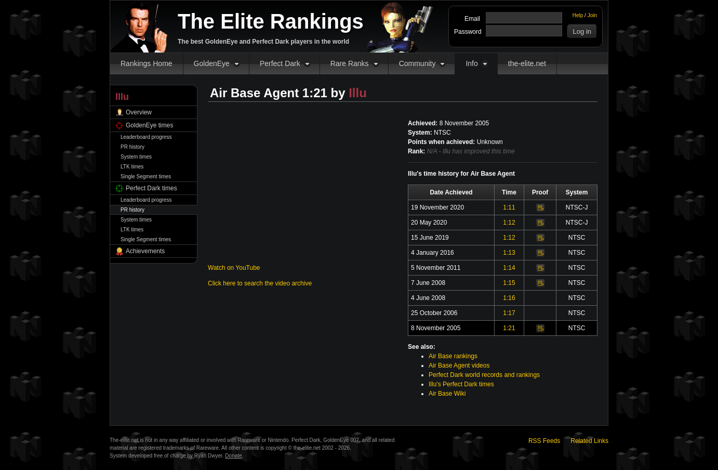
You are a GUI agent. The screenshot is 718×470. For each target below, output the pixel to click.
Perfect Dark (280, 63)
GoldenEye (212, 63)
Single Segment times (146, 176)
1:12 (509, 222)
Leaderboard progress (146, 137)
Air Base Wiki (447, 393)
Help (578, 15)
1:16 (509, 298)
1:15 (509, 282)
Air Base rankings (453, 356)
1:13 (509, 252)
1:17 (509, 313)
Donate (233, 456)
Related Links (589, 441)
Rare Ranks (349, 63)
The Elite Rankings (271, 21)
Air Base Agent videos (459, 365)
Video (540, 208)
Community (417, 63)
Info (471, 63)
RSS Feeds (544, 441)
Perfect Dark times (151, 188)
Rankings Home (146, 63)
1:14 (509, 267)
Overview (139, 112)
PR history (132, 147)
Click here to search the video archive (260, 283)
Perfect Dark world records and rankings (484, 374)
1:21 (509, 328)
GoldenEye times (149, 125)
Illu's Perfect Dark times (461, 384)
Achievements (145, 251)
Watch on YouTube (234, 267)
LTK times (132, 166)
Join (592, 15)
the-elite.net (527, 63)
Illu (358, 93)
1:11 (509, 207)
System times (136, 157)
